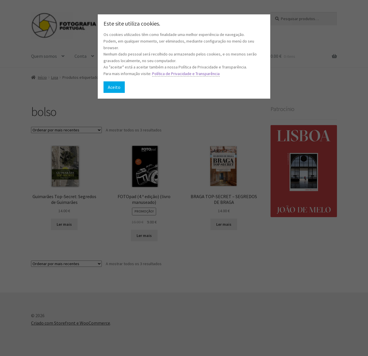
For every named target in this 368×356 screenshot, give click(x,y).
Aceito (114, 87)
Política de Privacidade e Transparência (186, 73)
